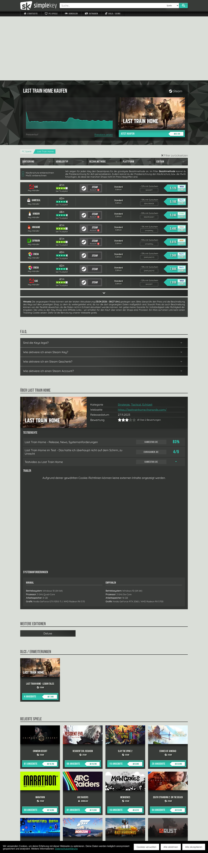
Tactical (136, 340)
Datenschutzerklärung (66, 848)
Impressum (32, 834)
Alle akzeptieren (193, 846)
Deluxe (47, 569)
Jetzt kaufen (152, 70)
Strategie (124, 340)
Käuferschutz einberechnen (38, 108)
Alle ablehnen (171, 846)
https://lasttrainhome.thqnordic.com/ (142, 345)
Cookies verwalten (146, 846)
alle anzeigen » (104, 802)
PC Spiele (51, 13)
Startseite (31, 13)
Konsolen (71, 13)
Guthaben (91, 13)
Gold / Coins (113, 13)
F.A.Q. (85, 834)
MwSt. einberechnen (34, 111)
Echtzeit (147, 340)
